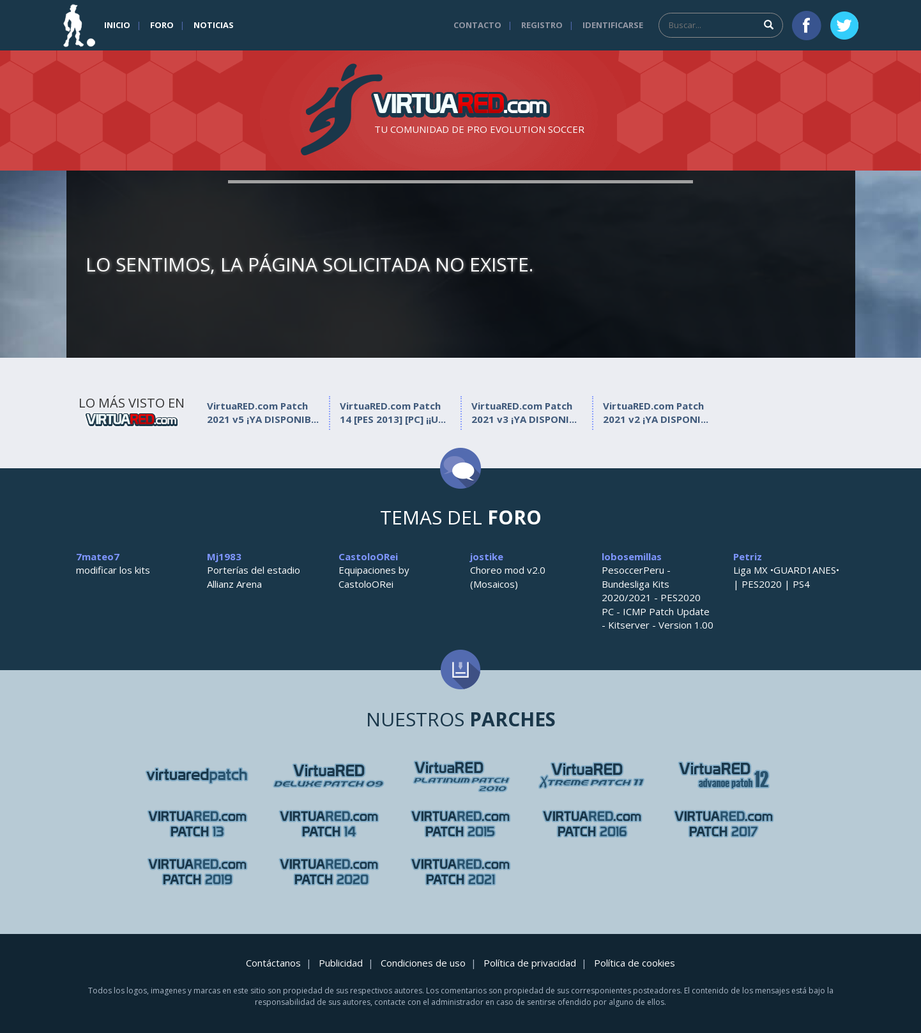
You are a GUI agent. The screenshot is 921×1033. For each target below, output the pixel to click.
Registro (542, 25)
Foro (162, 25)
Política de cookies (634, 962)
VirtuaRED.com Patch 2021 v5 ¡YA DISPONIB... (263, 412)
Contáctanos (273, 962)
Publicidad (341, 962)
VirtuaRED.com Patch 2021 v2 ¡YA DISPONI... (655, 412)
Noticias (214, 25)
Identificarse (612, 25)
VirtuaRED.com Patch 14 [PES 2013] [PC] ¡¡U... (393, 412)
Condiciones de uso (423, 962)
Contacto (477, 25)
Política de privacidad (529, 962)
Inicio (117, 25)
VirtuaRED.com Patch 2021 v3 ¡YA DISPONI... (524, 412)
